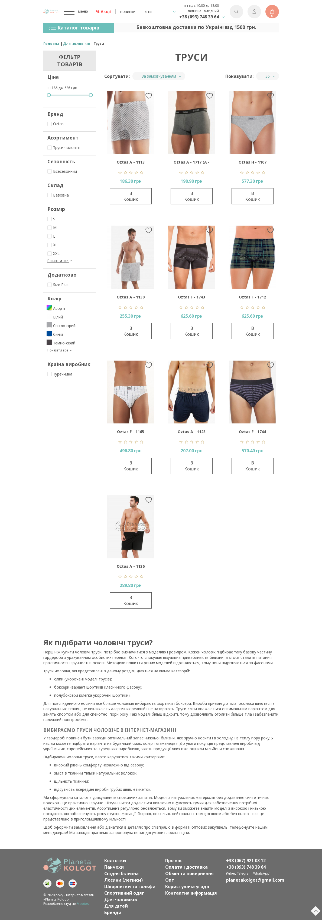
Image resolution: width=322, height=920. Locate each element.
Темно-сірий (61, 343)
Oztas (55, 123)
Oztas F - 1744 (252, 431)
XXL (53, 253)
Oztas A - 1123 (192, 431)
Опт (169, 880)
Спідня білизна (121, 873)
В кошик (130, 196)
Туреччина (59, 374)
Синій (55, 334)
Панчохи (114, 867)
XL (52, 244)
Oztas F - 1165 (130, 431)
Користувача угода (187, 886)
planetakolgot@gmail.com (252, 880)
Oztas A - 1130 (131, 297)
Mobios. (83, 903)
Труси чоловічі (63, 147)
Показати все (60, 260)
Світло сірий (61, 325)
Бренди (112, 912)
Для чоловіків (120, 899)
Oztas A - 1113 (131, 162)
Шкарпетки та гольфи (129, 886)
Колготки (115, 860)
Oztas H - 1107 (252, 162)
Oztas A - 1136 (131, 566)
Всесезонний (62, 171)
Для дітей (116, 906)
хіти (148, 11)
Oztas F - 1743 (191, 297)
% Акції (103, 11)
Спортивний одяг (124, 893)
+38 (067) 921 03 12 (246, 860)
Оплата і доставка (186, 867)
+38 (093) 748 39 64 (199, 17)
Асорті (56, 308)
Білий (55, 317)
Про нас (173, 860)
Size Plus (58, 284)
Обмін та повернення (189, 873)
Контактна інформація (191, 893)
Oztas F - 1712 (252, 297)
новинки (127, 11)
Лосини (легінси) (123, 880)
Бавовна (58, 195)
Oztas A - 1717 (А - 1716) (192, 163)
